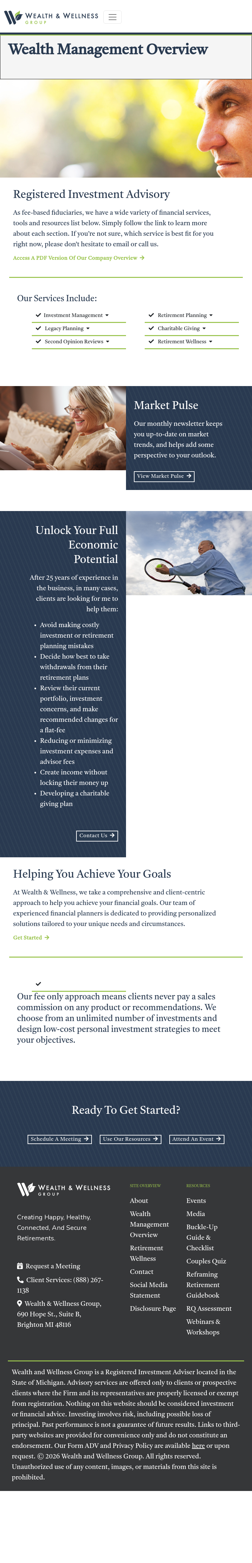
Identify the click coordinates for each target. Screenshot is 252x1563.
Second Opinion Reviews (74, 342)
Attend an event (197, 1139)
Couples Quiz (206, 1261)
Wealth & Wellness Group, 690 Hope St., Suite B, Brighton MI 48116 (59, 1315)
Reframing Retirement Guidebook (203, 1285)
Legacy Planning (64, 328)
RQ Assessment (209, 1309)
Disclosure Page (153, 1309)
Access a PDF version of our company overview (79, 258)
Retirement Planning (182, 315)
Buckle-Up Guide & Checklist (202, 1238)
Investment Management (73, 315)
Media (195, 1214)
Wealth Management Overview (149, 1225)
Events (196, 1201)
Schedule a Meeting (60, 1139)
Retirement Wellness (182, 342)
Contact (142, 1272)
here (198, 1446)
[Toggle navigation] (112, 17)
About (139, 1201)
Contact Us (97, 836)
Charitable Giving (179, 328)
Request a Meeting (48, 1266)
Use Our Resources (130, 1139)
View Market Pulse (164, 476)
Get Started (31, 938)
